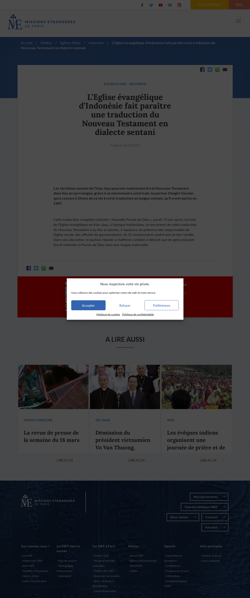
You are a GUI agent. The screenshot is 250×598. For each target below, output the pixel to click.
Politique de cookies (108, 314)
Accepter (88, 305)
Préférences (161, 305)
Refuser (124, 305)
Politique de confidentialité (138, 314)
